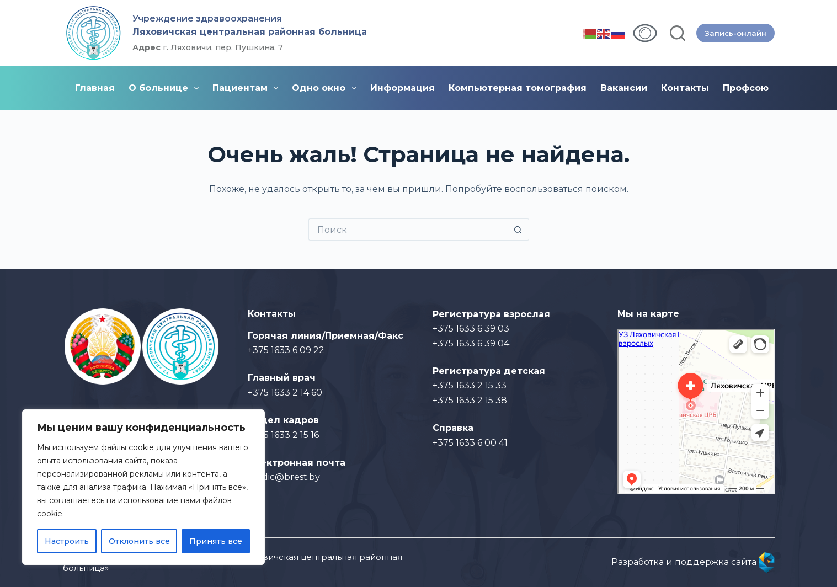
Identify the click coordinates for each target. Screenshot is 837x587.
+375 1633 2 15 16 (283, 435)
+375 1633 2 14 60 (285, 392)
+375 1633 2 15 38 (470, 400)
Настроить (67, 541)
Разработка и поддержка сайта (693, 562)
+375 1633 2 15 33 (470, 385)
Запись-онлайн (735, 33)
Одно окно (326, 88)
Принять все (215, 541)
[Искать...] (407, 229)
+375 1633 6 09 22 (286, 350)
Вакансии (623, 88)
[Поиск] (677, 33)
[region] (143, 487)
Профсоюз (748, 88)
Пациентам (247, 88)
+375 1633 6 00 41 (470, 442)
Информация (402, 88)
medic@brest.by (284, 477)
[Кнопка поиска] (518, 229)
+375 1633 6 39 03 (471, 328)
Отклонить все (139, 541)
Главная (95, 88)
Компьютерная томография (518, 88)
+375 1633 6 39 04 (471, 343)
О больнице (166, 88)
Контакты (685, 88)
